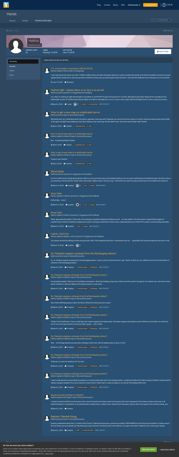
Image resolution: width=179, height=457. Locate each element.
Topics (11, 70)
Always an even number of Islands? (67, 395)
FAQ (123, 5)
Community (133, 5)
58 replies (69, 82)
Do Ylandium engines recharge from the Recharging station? (83, 253)
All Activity (13, 61)
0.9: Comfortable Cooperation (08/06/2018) (71, 68)
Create (107, 5)
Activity (25, 21)
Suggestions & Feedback (82, 93)
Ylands (11, 14)
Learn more (49, 454)
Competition (150, 5)
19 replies (69, 267)
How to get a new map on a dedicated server (75, 112)
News (115, 5)
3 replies (68, 126)
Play (99, 5)
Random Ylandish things (64, 416)
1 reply (68, 104)
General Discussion (77, 115)
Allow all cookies (148, 449)
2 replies (69, 430)
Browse (12, 21)
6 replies (70, 185)
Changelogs (79, 71)
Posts (11, 75)
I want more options (167, 449)
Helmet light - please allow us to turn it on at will (77, 90)
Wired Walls (57, 171)
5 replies (70, 245)
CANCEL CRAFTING (60, 234)
